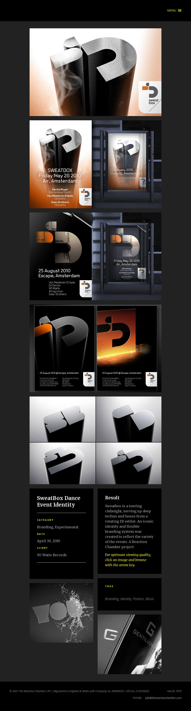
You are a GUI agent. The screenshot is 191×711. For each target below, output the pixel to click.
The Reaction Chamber (16, 10)
